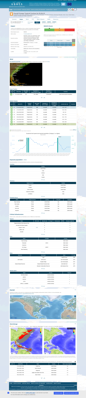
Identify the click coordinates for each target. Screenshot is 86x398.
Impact (21, 19)
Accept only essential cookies (71, 393)
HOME (11, 9)
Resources (55, 19)
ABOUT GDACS (57, 381)
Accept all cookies (58, 393)
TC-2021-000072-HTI (28, 33)
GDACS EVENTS (17, 9)
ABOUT (55, 9)
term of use (60, 0)
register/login (70, 0)
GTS (33, 19)
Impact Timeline (13, 89)
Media (48, 19)
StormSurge (13, 322)
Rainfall (68, 40)
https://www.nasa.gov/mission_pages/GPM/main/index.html (22, 291)
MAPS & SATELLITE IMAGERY (38, 9)
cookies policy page (30, 392)
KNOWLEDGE (49, 9)
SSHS (48, 61)
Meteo (27, 19)
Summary (14, 19)
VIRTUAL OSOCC (26, 9)
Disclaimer (41, 383)
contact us (65, 0)
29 (13, 94)
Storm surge (59, 40)
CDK (37, 227)
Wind (51, 40)
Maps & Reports (40, 19)
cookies (75, 383)
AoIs (25, 160)
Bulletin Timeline (14, 101)
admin (75, 0)
